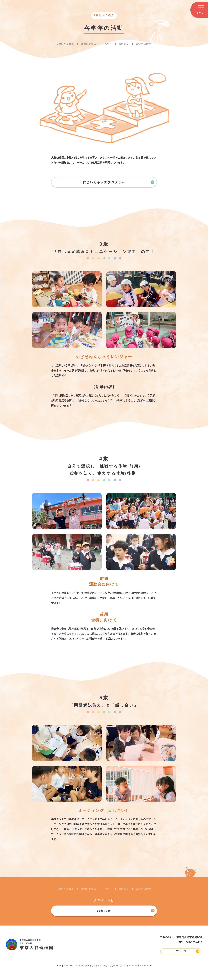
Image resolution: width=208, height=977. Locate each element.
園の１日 (124, 44)
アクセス (187, 951)
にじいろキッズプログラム (118, 182)
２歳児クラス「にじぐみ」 (96, 44)
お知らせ (126, 910)
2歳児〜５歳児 (65, 44)
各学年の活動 (143, 44)
